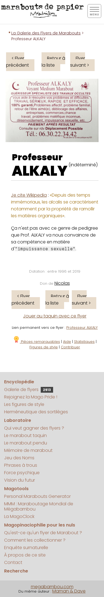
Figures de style (43, 347)
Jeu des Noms (19, 458)
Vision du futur (19, 480)
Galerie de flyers (28, 389)
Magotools (16, 488)
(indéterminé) (83, 165)
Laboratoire (17, 420)
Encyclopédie (19, 382)
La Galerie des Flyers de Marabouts (46, 33)
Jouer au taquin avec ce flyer (54, 316)
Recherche (16, 571)
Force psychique (22, 473)
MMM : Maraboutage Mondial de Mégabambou (38, 506)
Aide (67, 341)
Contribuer (70, 347)
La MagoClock (19, 516)
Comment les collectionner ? (34, 540)
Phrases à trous (20, 465)
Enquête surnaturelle (26, 547)
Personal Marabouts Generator (37, 496)
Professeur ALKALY (82, 327)
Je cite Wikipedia (29, 195)
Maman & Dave (69, 591)
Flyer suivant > (79, 61)
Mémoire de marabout (28, 450)
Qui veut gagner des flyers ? (34, 428)
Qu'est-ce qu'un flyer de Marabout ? (43, 533)
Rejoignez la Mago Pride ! (30, 397)
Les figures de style (24, 404)
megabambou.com (52, 587)
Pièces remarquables (36, 341)
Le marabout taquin (25, 435)
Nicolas (62, 283)
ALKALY (39, 171)
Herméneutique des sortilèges (36, 412)
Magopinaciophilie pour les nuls (39, 525)
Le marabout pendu (25, 443)
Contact (13, 562)
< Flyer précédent (17, 61)
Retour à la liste (53, 61)
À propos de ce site (25, 555)
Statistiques (84, 341)
